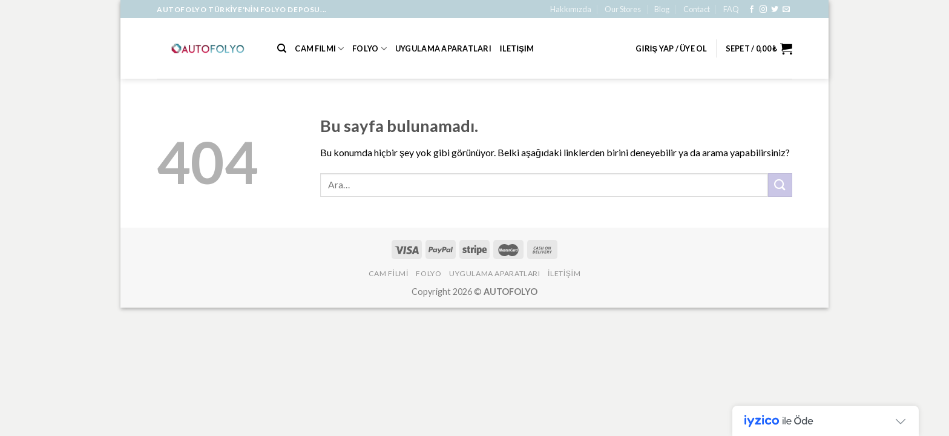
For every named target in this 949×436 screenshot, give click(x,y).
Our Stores (623, 9)
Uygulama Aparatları (443, 48)
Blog (661, 9)
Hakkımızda (570, 9)
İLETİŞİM (517, 48)
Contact (696, 9)
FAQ (731, 9)
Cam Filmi (319, 48)
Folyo (369, 48)
